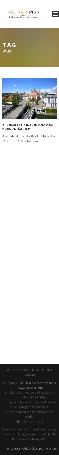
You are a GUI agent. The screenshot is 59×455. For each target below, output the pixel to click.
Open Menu (55, 14)
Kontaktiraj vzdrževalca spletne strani (31, 448)
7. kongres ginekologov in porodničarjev (27, 127)
